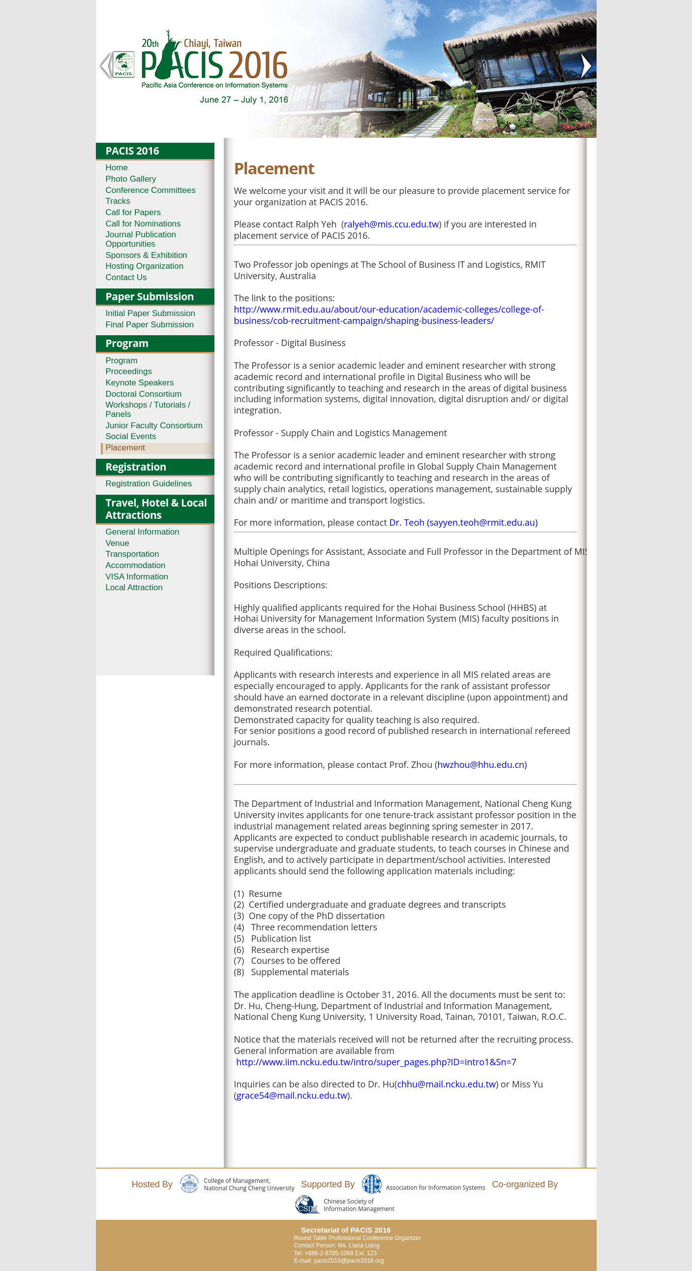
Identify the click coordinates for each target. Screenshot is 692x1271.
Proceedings (129, 371)
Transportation (132, 554)
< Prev (106, 66)
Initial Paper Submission (150, 313)
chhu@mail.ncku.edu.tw (446, 1084)
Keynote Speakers (140, 382)
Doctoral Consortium (144, 394)
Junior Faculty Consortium (154, 425)
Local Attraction (134, 587)
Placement (125, 447)
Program (122, 360)
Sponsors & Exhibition (146, 255)
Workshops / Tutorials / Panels (148, 409)
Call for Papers (133, 212)
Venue (117, 543)
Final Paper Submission (150, 324)
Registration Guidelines (149, 483)
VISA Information (137, 576)
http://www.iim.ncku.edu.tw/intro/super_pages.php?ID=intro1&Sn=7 (376, 1062)
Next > (585, 66)
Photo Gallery (131, 179)
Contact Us (126, 277)
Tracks (118, 201)
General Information (143, 532)
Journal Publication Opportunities (141, 239)
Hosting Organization (145, 266)
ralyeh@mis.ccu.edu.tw (391, 224)
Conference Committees (151, 190)
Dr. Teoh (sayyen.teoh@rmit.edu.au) (464, 522)
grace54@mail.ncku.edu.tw (292, 1095)
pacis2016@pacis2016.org (349, 1260)
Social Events (131, 436)
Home (117, 167)
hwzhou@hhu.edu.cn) (482, 764)
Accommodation (136, 565)
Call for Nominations (143, 223)
